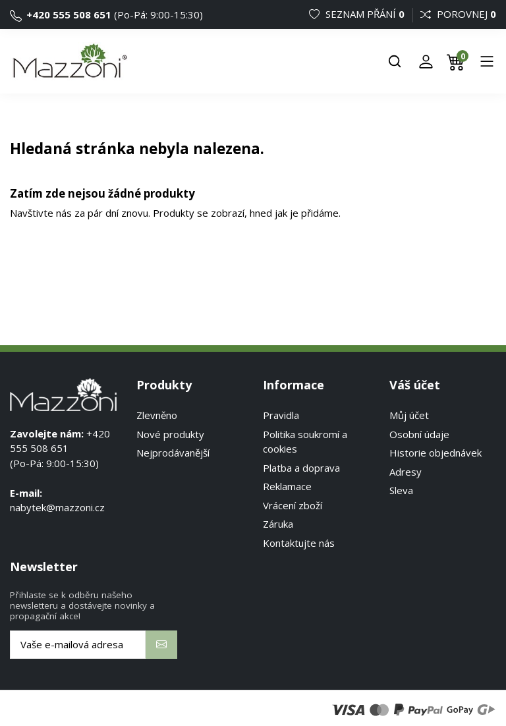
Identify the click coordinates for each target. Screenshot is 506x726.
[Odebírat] (161, 644)
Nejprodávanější (173, 452)
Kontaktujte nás (299, 542)
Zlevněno (156, 415)
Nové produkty (170, 434)
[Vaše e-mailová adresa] (78, 644)
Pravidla (281, 415)
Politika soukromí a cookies (305, 442)
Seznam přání (358, 13)
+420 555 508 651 (60, 14)
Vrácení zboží (292, 505)
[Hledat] (394, 61)
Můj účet (409, 415)
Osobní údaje (419, 434)
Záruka (278, 523)
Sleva (401, 490)
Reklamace (287, 486)
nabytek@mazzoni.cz (57, 507)
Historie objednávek (435, 452)
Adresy (405, 471)
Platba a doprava (301, 467)
